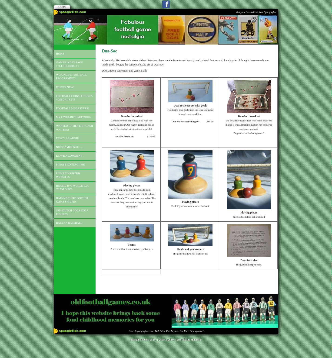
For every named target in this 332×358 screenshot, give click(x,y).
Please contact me (70, 164)
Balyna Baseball (69, 222)
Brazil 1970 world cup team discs (72, 187)
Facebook (166, 4)
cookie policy (148, 339)
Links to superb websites (68, 175)
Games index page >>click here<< (69, 64)
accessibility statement (188, 339)
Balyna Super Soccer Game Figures (72, 199)
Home (60, 53)
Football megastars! (72, 108)
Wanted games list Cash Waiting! (74, 127)
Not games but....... (69, 147)
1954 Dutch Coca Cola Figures (72, 212)
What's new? (65, 87)
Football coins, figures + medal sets (74, 97)
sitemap (135, 339)
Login (62, 7)
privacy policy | (167, 339)
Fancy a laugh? (67, 138)
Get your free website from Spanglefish (256, 12)
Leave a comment (69, 155)
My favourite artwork (73, 117)
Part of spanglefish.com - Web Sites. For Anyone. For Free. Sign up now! (166, 331)
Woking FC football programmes (71, 76)
